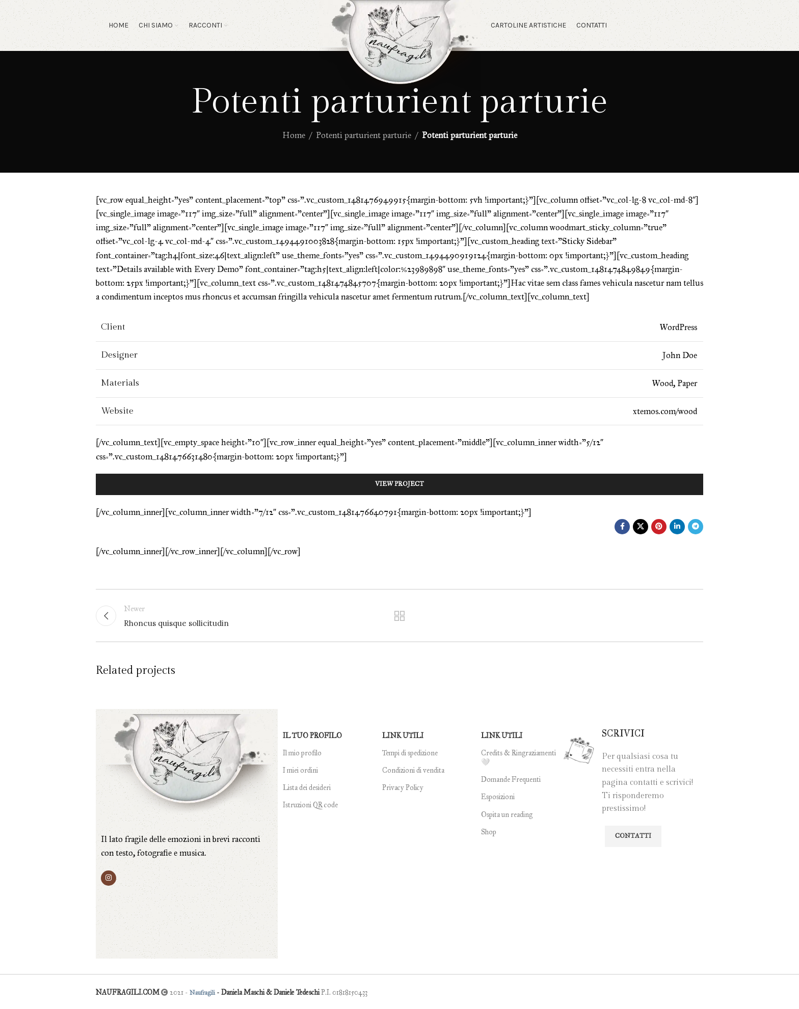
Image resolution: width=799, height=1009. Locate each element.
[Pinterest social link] (659, 526)
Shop (488, 832)
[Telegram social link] (695, 526)
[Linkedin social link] (677, 526)
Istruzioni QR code (310, 805)
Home (293, 135)
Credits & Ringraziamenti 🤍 (518, 758)
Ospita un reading (506, 814)
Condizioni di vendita (413, 770)
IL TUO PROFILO (312, 735)
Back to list (400, 616)
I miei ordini (300, 770)
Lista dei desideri (307, 787)
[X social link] (640, 526)
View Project (399, 484)
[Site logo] (400, 50)
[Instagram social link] (108, 878)
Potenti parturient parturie (363, 135)
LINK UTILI (402, 735)
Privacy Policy (402, 787)
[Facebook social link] (622, 526)
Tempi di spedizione (410, 753)
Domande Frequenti (511, 779)
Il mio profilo (302, 753)
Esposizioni (498, 797)
